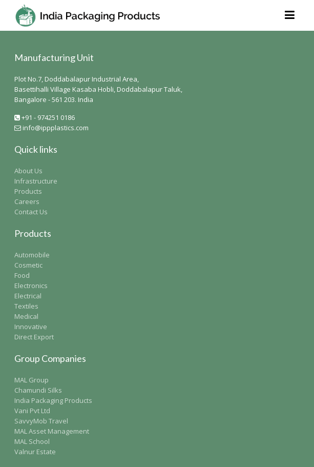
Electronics (31, 285)
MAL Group (31, 379)
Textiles (26, 306)
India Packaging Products (53, 400)
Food (22, 275)
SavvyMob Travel (41, 420)
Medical (26, 316)
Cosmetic (28, 265)
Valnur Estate (35, 451)
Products (28, 191)
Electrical (27, 295)
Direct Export (34, 336)
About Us (28, 170)
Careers (26, 201)
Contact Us (31, 211)
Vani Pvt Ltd (32, 410)
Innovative (30, 326)
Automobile (32, 254)
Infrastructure (35, 181)
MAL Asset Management (51, 431)
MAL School (32, 441)
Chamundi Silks (38, 390)
